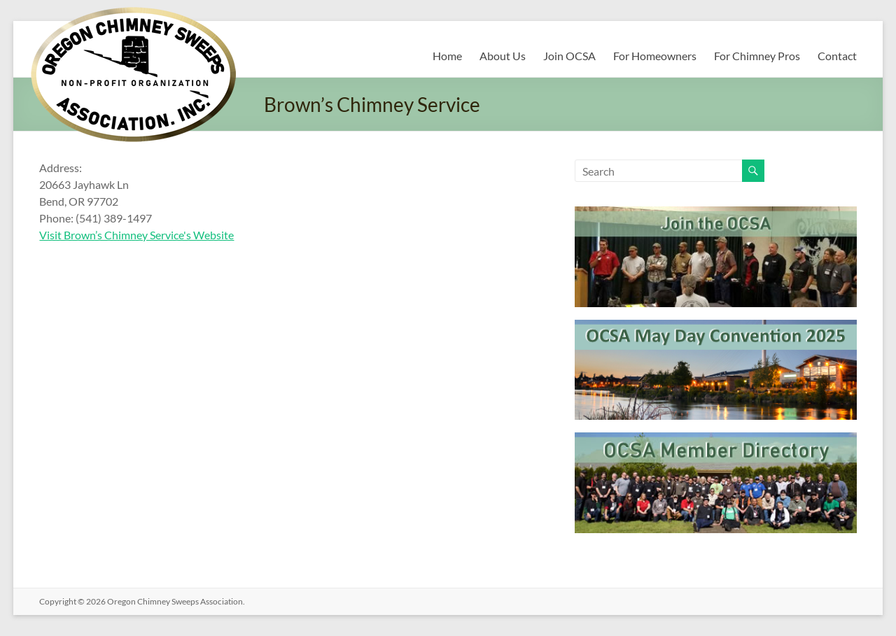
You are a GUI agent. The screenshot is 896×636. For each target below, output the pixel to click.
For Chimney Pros (757, 55)
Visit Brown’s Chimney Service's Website (136, 234)
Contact (837, 55)
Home (447, 55)
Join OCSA (569, 55)
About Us (502, 55)
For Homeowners (654, 55)
